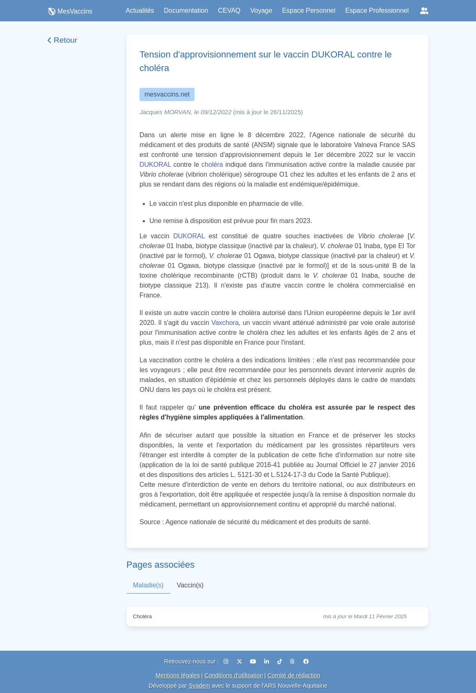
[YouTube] (254, 661)
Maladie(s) (148, 585)
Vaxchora (224, 322)
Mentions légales (178, 675)
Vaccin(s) (190, 585)
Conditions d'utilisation (233, 675)
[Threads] (293, 661)
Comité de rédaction (294, 675)
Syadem (200, 685)
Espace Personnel (308, 10)
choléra (212, 164)
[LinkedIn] (267, 661)
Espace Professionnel (377, 10)
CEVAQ (229, 10)
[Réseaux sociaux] (424, 10)
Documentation (186, 10)
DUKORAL (155, 164)
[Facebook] (306, 661)
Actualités (140, 10)
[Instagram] (226, 661)
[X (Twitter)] (240, 661)
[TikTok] (280, 661)
